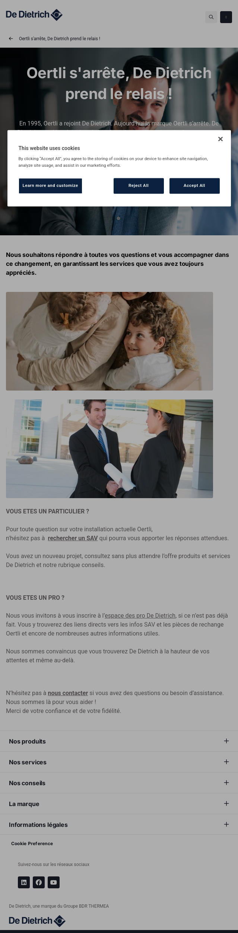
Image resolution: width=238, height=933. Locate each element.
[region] (119, 168)
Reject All (138, 185)
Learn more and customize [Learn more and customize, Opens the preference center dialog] (50, 185)
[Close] (220, 139)
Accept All (194, 185)
